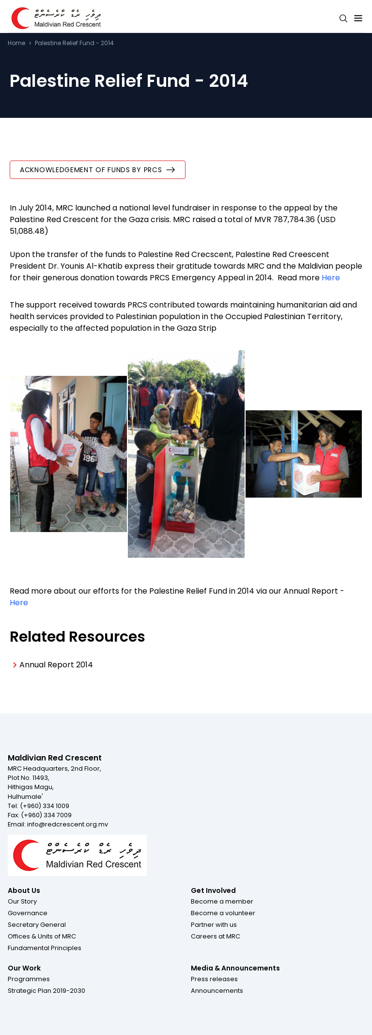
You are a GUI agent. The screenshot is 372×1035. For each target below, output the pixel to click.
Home (16, 43)
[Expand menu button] (358, 18)
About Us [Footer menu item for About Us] (24, 890)
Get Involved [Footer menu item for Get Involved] (213, 890)
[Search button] (343, 18)
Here (332, 277)
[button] (22, 901)
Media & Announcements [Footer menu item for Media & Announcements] (235, 968)
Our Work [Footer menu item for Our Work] (24, 968)
